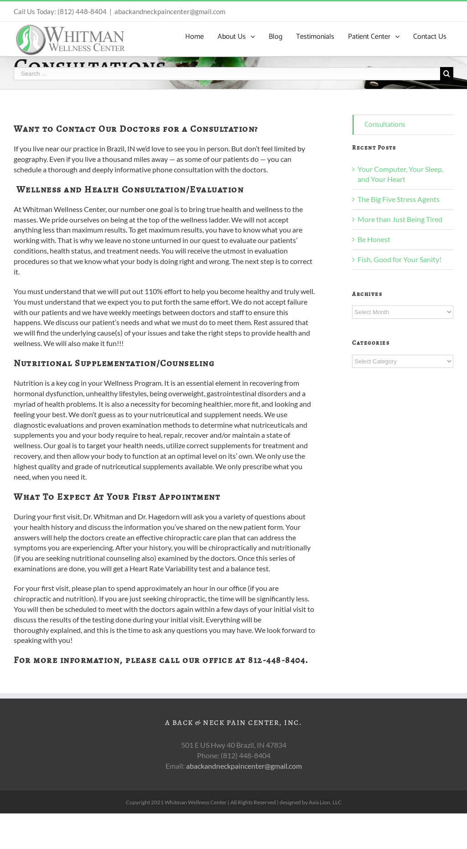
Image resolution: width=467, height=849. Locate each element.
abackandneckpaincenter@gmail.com (169, 11)
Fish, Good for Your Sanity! (399, 259)
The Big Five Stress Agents (399, 199)
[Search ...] (227, 73)
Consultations (384, 125)
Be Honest (374, 239)
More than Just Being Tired (400, 219)
